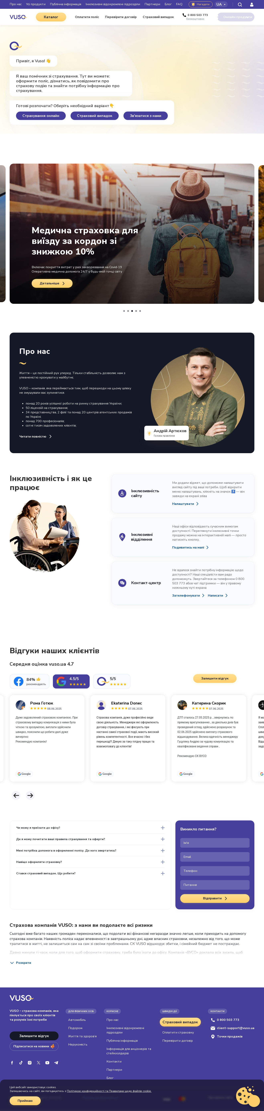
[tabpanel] (132, 741)
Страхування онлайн (40, 116)
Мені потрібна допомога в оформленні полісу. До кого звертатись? (76, 858)
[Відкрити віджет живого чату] (254, 1101)
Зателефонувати (187, 596)
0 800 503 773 (224, 1020)
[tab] (30, 681)
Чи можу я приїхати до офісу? (43, 829)
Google (26, 774)
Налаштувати (184, 504)
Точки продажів (226, 1036)
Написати (222, 596)
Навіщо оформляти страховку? (44, 872)
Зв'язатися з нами (145, 116)
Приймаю (26, 1100)
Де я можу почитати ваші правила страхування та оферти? (69, 843)
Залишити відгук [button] (216, 680)
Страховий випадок (94, 116)
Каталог (45, 17)
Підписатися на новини (34, 1046)
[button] (124, 311)
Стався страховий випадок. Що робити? (52, 887)
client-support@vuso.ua (232, 1028)
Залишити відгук (34, 1036)
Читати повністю (37, 437)
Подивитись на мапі (189, 547)
